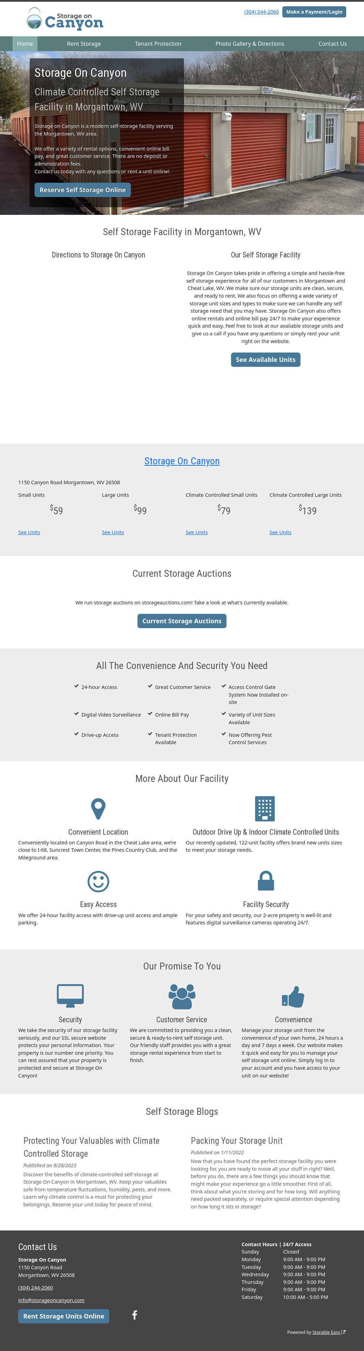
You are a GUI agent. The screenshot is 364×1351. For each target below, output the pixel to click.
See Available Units (266, 359)
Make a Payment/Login (314, 11)
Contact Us (333, 44)
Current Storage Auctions (182, 621)
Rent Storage (84, 44)
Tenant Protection (158, 44)
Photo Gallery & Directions (250, 44)
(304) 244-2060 (261, 11)
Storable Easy (329, 1332)
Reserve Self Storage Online (82, 190)
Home (25, 44)
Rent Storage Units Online (63, 1316)
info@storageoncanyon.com (51, 1300)
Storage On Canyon (182, 461)
